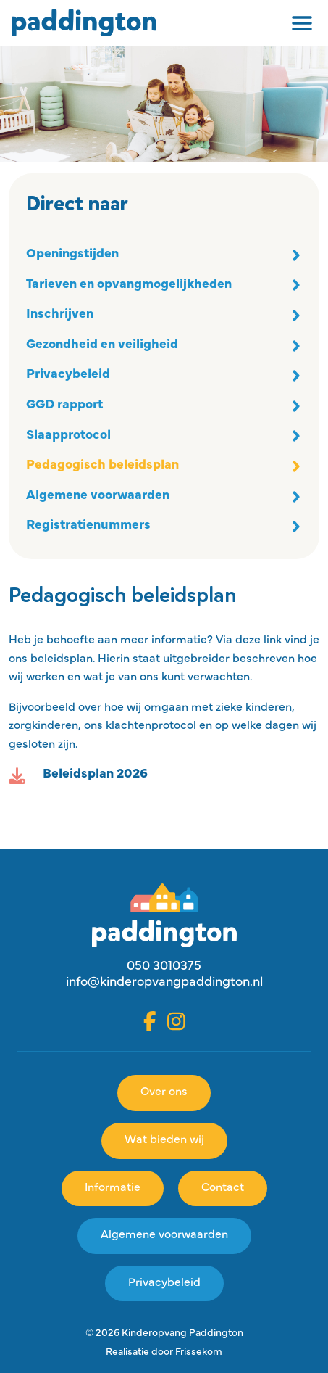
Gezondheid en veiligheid (102, 345)
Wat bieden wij (164, 1140)
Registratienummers (88, 526)
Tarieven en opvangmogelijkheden (129, 285)
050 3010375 (164, 967)
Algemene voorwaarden (97, 496)
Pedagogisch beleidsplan (102, 465)
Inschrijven (59, 315)
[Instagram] (176, 1021)
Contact (222, 1188)
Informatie (112, 1188)
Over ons (164, 1092)
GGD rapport (64, 405)
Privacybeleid (68, 375)
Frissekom (198, 1352)
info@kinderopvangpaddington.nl (164, 983)
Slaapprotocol (68, 436)
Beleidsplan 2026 (95, 774)
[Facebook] (149, 1021)
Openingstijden (72, 254)
